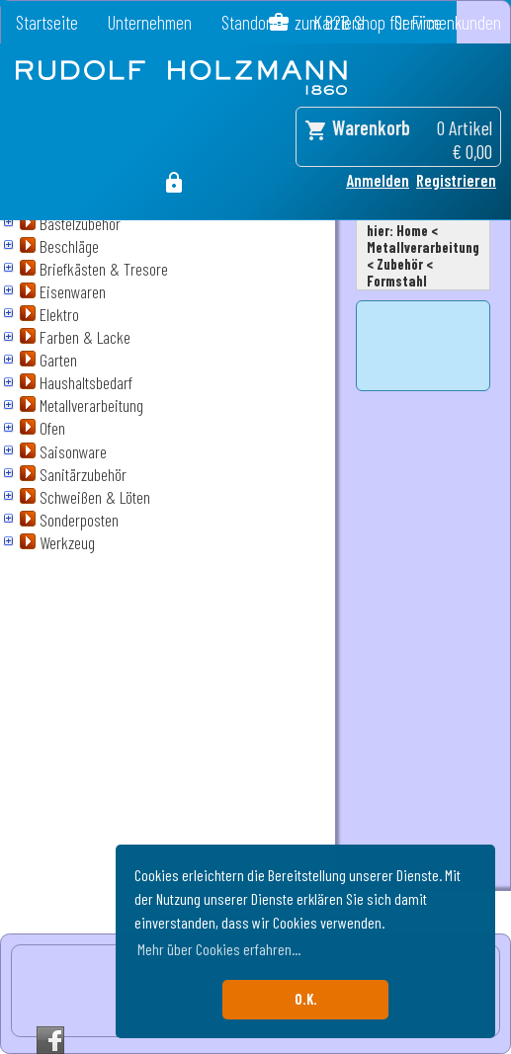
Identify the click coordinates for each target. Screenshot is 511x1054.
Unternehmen (150, 22)
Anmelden (377, 180)
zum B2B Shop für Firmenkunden (398, 22)
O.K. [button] (306, 999)
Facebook (50, 1040)
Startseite (47, 22)
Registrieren (456, 180)
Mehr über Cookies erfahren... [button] (218, 948)
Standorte (252, 22)
